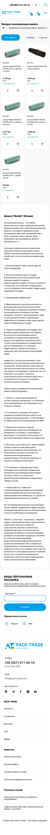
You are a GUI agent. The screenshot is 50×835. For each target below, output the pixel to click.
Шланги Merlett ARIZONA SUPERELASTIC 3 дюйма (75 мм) (36, 122)
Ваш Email (9, 594)
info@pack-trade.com (16, 678)
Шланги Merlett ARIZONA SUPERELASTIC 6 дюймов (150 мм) (12, 68)
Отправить (25, 607)
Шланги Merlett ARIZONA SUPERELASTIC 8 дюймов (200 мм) (12, 122)
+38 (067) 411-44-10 (19, 5)
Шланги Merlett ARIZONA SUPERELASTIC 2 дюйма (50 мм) (12, 175)
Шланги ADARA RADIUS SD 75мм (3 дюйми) (37, 67)
